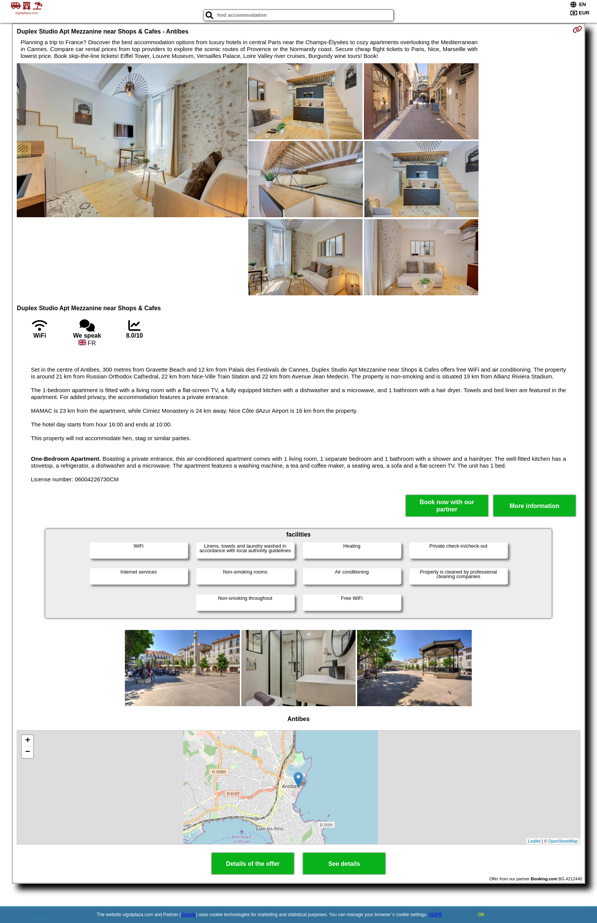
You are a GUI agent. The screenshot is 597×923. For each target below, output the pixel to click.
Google (188, 914)
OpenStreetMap (563, 841)
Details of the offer (252, 864)
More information (534, 506)
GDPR (435, 914)
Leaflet (534, 841)
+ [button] (27, 741)
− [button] (27, 752)
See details (344, 864)
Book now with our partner (447, 506)
